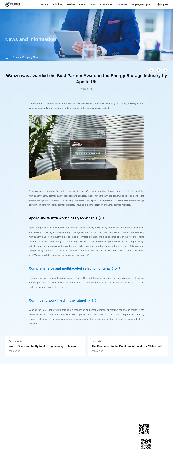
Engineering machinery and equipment (17, 393)
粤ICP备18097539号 (97, 444)
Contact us (106, 4)
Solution (57, 4)
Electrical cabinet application (13, 427)
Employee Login (141, 4)
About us (122, 4)
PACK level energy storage (14, 412)
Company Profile (90, 387)
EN (166, 4)
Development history (92, 391)
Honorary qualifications (94, 395)
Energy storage (13, 387)
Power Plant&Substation (14, 420)
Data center (11, 406)
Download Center (39, 391)
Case (82, 4)
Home (44, 4)
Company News (30, 57)
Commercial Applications (11, 400)
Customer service (40, 387)
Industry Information (67, 391)
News (92, 4)
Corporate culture (91, 400)
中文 (159, 4)
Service (70, 4)
